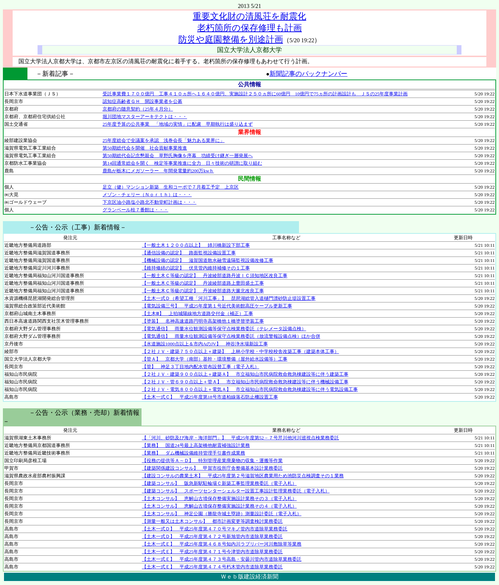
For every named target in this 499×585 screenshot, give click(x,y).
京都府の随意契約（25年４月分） (138, 109)
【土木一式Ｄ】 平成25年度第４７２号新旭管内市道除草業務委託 (212, 536)
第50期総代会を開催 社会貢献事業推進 (145, 148)
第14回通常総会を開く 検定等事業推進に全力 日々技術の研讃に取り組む (182, 163)
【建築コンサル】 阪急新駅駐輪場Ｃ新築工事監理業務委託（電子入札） (219, 483)
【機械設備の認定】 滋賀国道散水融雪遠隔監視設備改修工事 (207, 260)
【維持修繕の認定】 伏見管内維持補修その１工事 (196, 268)
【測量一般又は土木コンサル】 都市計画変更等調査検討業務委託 (212, 521)
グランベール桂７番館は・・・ (135, 209)
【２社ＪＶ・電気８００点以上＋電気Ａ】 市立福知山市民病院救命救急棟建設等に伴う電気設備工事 (250, 389)
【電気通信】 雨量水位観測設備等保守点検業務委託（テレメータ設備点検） (224, 328)
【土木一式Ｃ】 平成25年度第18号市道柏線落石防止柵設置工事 (210, 397)
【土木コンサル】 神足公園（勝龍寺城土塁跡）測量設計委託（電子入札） (221, 513)
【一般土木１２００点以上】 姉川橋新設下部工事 (196, 245)
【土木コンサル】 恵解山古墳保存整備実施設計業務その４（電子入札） (219, 506)
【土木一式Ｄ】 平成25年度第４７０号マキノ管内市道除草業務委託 (214, 529)
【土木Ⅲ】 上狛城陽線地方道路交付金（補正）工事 (197, 313)
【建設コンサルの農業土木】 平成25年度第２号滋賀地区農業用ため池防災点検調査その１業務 (243, 475)
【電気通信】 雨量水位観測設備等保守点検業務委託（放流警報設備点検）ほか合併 (231, 336)
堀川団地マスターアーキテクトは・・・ (145, 116)
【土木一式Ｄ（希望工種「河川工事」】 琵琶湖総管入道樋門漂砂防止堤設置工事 (229, 298)
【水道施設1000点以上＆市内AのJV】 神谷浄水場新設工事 (205, 344)
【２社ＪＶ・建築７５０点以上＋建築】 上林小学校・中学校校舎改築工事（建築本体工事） (240, 351)
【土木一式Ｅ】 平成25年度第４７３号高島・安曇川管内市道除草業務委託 (221, 559)
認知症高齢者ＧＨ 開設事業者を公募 (142, 101)
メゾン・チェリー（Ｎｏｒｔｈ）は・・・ (147, 194)
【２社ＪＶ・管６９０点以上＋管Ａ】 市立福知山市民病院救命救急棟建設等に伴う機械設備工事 (245, 381)
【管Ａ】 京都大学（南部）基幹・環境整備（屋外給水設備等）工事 (214, 359)
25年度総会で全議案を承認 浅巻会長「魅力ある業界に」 (164, 140)
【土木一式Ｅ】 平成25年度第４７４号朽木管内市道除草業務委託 (212, 566)
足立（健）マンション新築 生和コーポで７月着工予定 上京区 (171, 187)
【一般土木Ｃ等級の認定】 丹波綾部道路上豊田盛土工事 (203, 283)
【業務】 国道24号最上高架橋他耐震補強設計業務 (196, 445)
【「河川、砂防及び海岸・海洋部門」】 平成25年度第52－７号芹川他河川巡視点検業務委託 (240, 437)
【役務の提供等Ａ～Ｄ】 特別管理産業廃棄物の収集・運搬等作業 (212, 460)
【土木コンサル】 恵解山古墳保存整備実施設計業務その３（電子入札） (219, 498)
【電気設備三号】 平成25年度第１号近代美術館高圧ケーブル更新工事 (217, 306)
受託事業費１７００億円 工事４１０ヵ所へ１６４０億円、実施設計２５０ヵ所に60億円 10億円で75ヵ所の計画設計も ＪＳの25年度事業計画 (255, 93)
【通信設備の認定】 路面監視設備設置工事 (189, 252)
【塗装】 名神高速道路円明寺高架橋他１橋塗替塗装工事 (203, 321)
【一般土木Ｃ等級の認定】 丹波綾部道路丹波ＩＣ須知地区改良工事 (214, 275)
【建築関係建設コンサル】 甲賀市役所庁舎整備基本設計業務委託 (212, 468)
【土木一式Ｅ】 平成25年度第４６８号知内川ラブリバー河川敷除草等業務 (221, 544)
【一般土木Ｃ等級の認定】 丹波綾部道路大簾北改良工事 (203, 290)
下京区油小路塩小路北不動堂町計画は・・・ (149, 202)
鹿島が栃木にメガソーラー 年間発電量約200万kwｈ (158, 170)
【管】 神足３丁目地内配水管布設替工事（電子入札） (200, 366)
